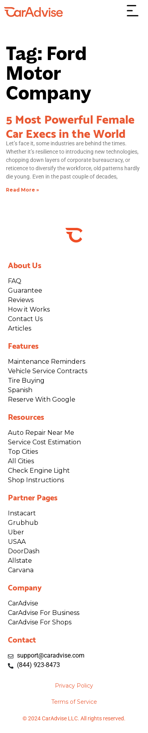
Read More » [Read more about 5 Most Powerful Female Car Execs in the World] (22, 190)
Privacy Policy (74, 685)
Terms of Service (74, 701)
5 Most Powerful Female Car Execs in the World (70, 125)
